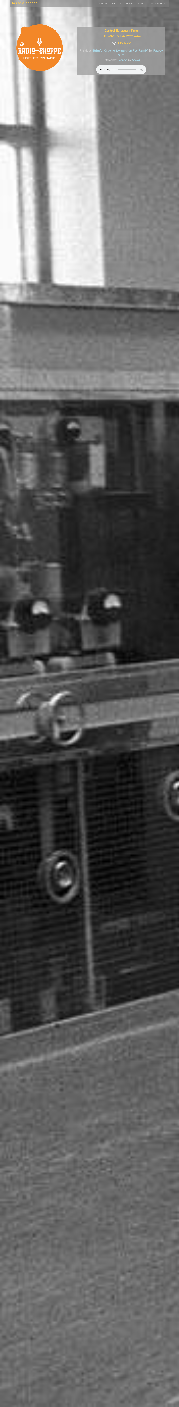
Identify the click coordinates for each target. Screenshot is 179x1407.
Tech (140, 3)
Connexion (158, 3)
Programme (126, 3)
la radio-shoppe (25, 3)
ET (147, 3)
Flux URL (103, 3)
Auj (114, 3)
